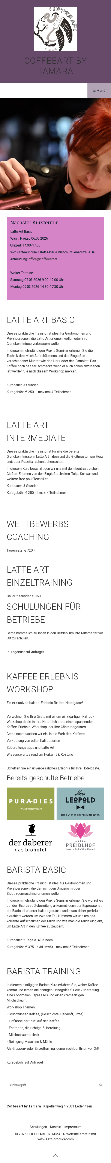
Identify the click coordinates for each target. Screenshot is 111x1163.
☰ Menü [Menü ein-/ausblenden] (99, 90)
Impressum (72, 1127)
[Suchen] (101, 1085)
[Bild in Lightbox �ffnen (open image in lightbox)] (30, 804)
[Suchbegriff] (56, 1085)
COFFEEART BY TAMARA (55, 66)
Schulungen (38, 1127)
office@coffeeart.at (42, 259)
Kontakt (55, 1127)
